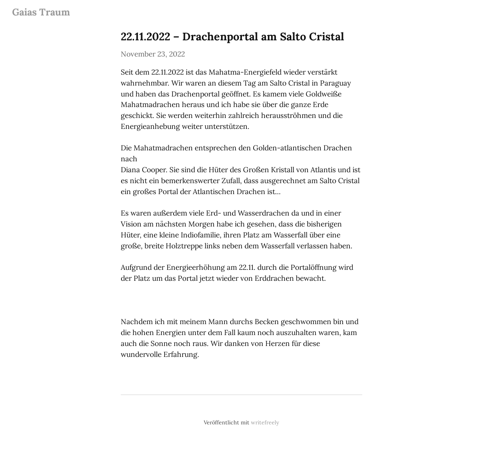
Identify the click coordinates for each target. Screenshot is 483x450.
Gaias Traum (41, 12)
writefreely (265, 422)
